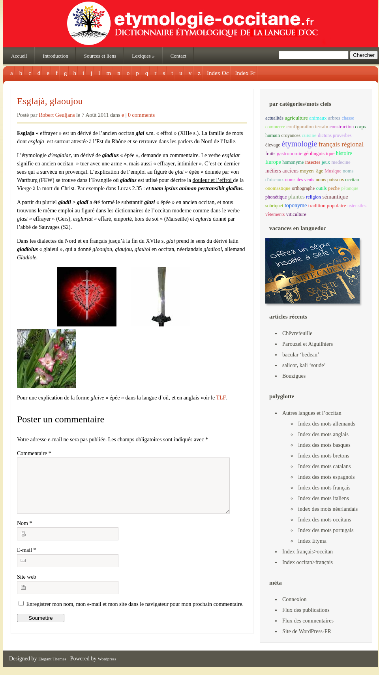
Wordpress (107, 658)
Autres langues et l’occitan (311, 413)
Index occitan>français (307, 562)
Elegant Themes (52, 658)
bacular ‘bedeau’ (300, 355)
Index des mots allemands (326, 424)
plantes (296, 196)
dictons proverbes (334, 135)
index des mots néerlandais (328, 509)
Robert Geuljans (57, 115)
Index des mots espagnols (326, 477)
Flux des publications (306, 610)
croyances (290, 135)
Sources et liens (100, 56)
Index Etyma (312, 541)
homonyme (293, 162)
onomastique (278, 188)
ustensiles (356, 205)
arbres (334, 118)
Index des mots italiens (323, 498)
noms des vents (299, 179)
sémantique (335, 196)
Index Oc (218, 73)
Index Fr (245, 73)
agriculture (296, 118)
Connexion (294, 599)
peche (334, 188)
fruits (270, 153)
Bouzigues (294, 376)
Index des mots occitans (324, 520)
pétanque (349, 188)
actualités (274, 118)
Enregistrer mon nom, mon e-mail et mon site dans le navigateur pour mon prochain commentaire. (135, 614)
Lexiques (143, 56)
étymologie (299, 143)
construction (342, 126)
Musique (333, 171)
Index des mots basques (324, 445)
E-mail (26, 559)
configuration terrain (307, 126)
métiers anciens (281, 171)
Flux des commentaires (308, 621)
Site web (26, 586)
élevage (272, 145)
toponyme (296, 205)
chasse (347, 118)
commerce (275, 126)
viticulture (296, 214)
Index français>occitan (307, 552)
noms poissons (330, 179)
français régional (341, 144)
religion (313, 197)
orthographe (303, 188)
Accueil (19, 56)
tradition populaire (327, 205)
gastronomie (289, 153)
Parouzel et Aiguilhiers (307, 344)
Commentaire (34, 453)
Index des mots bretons (323, 456)
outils (321, 188)
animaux (317, 118)
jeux (326, 162)
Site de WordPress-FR (306, 631)
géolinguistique (319, 153)
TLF (220, 398)
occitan (352, 179)
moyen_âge (311, 171)
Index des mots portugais (325, 530)
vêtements (275, 214)
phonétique (276, 197)
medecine (340, 162)
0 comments (141, 115)
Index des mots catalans (324, 466)
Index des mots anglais (323, 434)
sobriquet (274, 205)
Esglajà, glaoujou (50, 101)
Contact (178, 56)
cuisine (309, 135)
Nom (24, 533)
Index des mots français (324, 488)
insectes (312, 162)
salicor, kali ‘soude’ (304, 365)
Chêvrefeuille (297, 333)
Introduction (55, 56)
